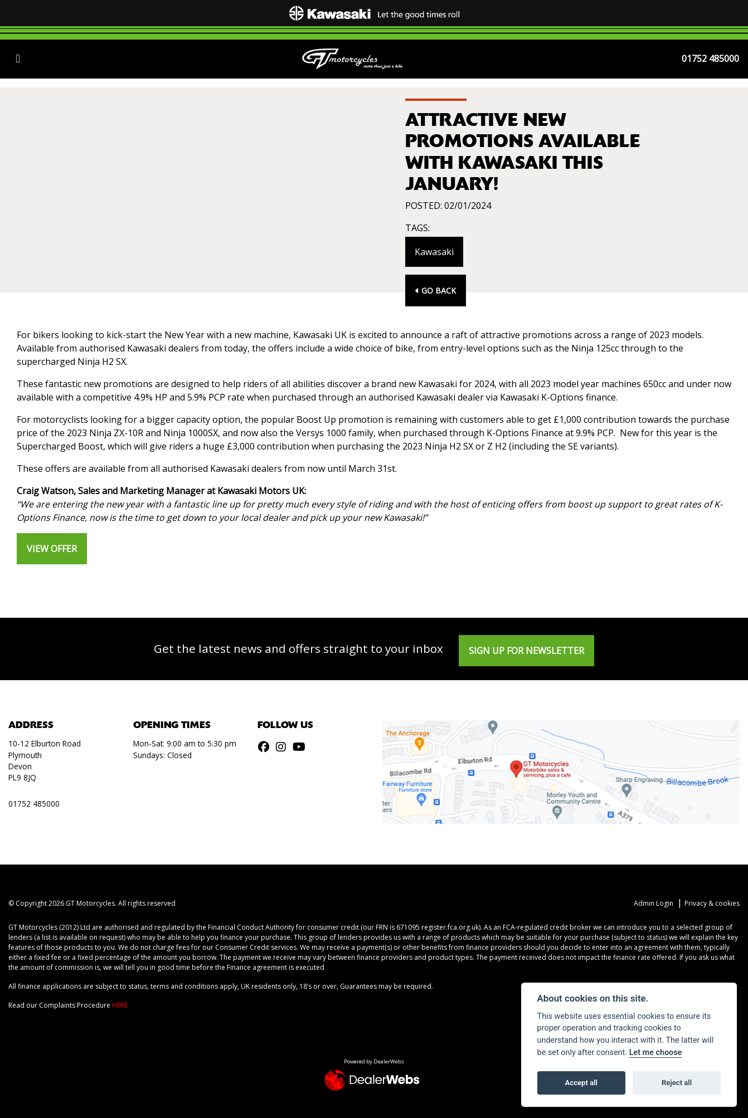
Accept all (581, 1082)
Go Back (435, 290)
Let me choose (655, 1052)
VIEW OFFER (52, 549)
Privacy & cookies (712, 903)
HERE (120, 1005)
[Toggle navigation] (18, 58)
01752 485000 (710, 58)
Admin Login (653, 903)
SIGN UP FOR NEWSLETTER (526, 651)
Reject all (677, 1082)
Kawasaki (434, 252)
